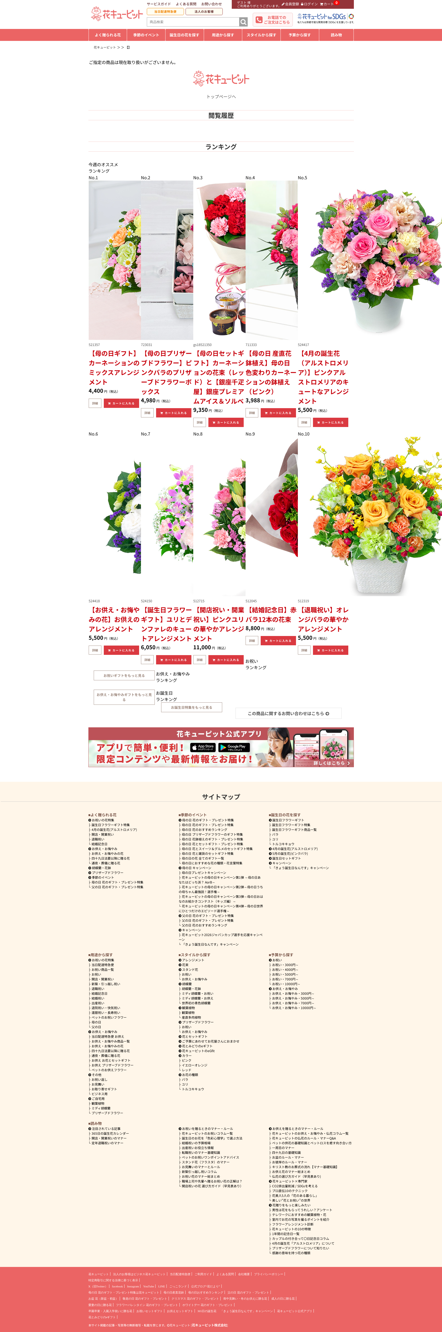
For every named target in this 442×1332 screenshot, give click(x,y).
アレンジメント (192, 960)
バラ (275, 834)
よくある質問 (186, 3)
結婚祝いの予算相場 (196, 1143)
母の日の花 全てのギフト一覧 (203, 858)
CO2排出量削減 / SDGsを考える (295, 1186)
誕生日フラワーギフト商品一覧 (294, 829)
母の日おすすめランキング (205, 1292)
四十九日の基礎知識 (286, 1152)
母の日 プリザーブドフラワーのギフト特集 (212, 834)
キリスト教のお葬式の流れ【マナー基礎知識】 (305, 1166)
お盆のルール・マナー (288, 1157)
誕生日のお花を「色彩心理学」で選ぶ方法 (212, 1138)
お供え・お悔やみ (104, 848)
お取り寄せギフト (104, 1089)
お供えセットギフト (180, 1311)
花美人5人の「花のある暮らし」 (295, 1195)
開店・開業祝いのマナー (109, 1138)
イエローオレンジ (194, 1065)
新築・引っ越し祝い (106, 983)
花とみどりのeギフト (196, 1046)
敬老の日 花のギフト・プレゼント (145, 1298)
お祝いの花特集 (103, 820)
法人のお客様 (204, 11)
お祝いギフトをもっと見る (124, 675)
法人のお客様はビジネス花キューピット (139, 1274)
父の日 (96, 1026)
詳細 (95, 403)
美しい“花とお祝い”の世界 (291, 1200)
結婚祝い (98, 998)
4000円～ (285, 969)
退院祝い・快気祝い (106, 1007)
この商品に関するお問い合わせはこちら (288, 713)
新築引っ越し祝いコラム (199, 1171)
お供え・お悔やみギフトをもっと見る (124, 697)
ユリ (275, 839)
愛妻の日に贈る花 (100, 1305)
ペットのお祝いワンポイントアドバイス (210, 1157)
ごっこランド (178, 1286)
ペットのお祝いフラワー (109, 1017)
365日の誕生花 (207, 1311)
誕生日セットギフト (285, 858)
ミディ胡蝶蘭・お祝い (197, 993)
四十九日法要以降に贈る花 (111, 858)
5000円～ (285, 974)
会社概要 (244, 1274)
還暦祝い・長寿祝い (106, 1012)
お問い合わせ (211, 3)
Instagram (133, 1286)
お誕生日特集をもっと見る (191, 707)
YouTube (148, 1286)
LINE (161, 1286)
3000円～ (285, 964)
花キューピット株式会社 (209, 1325)
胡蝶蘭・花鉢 (99, 867)
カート (327, 3)
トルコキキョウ (283, 844)
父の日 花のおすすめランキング (204, 925)
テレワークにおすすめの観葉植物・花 (299, 1214)
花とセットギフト (193, 1036)
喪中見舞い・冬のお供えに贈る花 (245, 1298)
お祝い (96, 974)
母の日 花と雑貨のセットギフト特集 (208, 853)
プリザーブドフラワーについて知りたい (300, 1248)
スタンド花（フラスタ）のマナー (206, 1162)
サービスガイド (159, 3)
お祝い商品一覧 (103, 969)
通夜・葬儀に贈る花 (106, 863)
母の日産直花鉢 (174, 1292)
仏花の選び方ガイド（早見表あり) (296, 1176)
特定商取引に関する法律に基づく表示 (113, 1280)
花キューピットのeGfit (197, 1050)
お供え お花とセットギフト (111, 1060)
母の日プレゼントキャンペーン (204, 872)
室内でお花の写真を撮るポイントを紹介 (300, 1219)
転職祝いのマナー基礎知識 (201, 1152)
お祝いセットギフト (149, 1311)
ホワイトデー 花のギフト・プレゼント (207, 1305)
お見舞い (98, 1084)
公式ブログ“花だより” (205, 1286)
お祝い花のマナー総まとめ (201, 1176)
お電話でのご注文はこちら (277, 20)
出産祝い (98, 1003)
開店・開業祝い (103, 834)
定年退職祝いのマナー (107, 1143)
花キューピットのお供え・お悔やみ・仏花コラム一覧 (310, 1133)
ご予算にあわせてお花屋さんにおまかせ (209, 1041)
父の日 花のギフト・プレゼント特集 (117, 887)
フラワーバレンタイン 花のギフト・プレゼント (147, 1305)
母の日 (96, 1022)
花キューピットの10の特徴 (291, 1229)
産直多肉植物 (191, 1017)
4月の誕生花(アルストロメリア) (114, 829)
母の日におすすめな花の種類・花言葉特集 (212, 863)
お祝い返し (100, 1079)
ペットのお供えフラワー (109, 1070)
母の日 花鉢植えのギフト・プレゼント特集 (212, 839)
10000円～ (286, 983)
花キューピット (98, 1274)
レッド (186, 1070)
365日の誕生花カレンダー (110, 1133)
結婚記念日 (100, 844)
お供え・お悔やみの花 (107, 853)
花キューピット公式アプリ (294, 1311)
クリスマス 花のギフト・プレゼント (195, 1298)
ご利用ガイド (203, 1274)
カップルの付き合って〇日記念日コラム (300, 1238)
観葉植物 (98, 1103)
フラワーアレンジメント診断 (293, 1224)
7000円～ (285, 979)
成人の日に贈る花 (283, 1298)
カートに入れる (121, 403)
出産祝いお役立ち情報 (198, 1147)
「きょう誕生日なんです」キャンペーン (210, 944)
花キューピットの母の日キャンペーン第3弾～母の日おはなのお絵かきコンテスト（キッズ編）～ (221, 898)
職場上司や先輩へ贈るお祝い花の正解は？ (212, 1181)
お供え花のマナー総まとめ (291, 1171)
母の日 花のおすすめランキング (204, 829)
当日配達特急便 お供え (108, 1036)
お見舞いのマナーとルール (201, 1166)
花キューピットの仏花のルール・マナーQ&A (304, 1138)
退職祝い (98, 839)
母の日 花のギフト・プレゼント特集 (117, 882)
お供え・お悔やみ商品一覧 (111, 1041)
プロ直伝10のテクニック (290, 1190)
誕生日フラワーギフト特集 (111, 824)
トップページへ (221, 93)
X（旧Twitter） (98, 1286)
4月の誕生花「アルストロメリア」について (303, 1243)
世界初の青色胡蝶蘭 (196, 1003)
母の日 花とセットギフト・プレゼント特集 (212, 844)
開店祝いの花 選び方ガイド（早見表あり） (212, 1186)
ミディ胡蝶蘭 (101, 1108)
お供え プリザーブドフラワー (113, 1065)
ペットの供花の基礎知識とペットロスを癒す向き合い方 (312, 1143)
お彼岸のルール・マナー (289, 1162)
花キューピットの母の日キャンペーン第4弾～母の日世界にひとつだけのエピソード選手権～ (221, 908)
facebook (117, 1286)
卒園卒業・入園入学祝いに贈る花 (110, 1311)
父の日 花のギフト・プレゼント (248, 1292)
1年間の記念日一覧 (285, 1233)
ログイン (309, 3)
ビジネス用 (100, 1093)
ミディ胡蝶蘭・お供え (197, 998)
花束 (184, 964)
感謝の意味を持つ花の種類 (291, 1252)
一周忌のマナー (283, 1147)
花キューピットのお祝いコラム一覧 (207, 1133)
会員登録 (290, 3)
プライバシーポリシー (268, 1274)
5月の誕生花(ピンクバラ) (288, 853)
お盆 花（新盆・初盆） (103, 1298)
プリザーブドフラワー (106, 872)
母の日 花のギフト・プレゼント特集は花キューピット (123, 1292)
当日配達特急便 (165, 11)
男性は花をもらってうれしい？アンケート (302, 1209)
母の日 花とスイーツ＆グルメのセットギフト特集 (217, 848)
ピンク (186, 1060)
